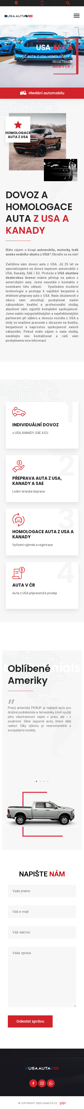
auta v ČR (61, 66)
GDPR (63, 1103)
